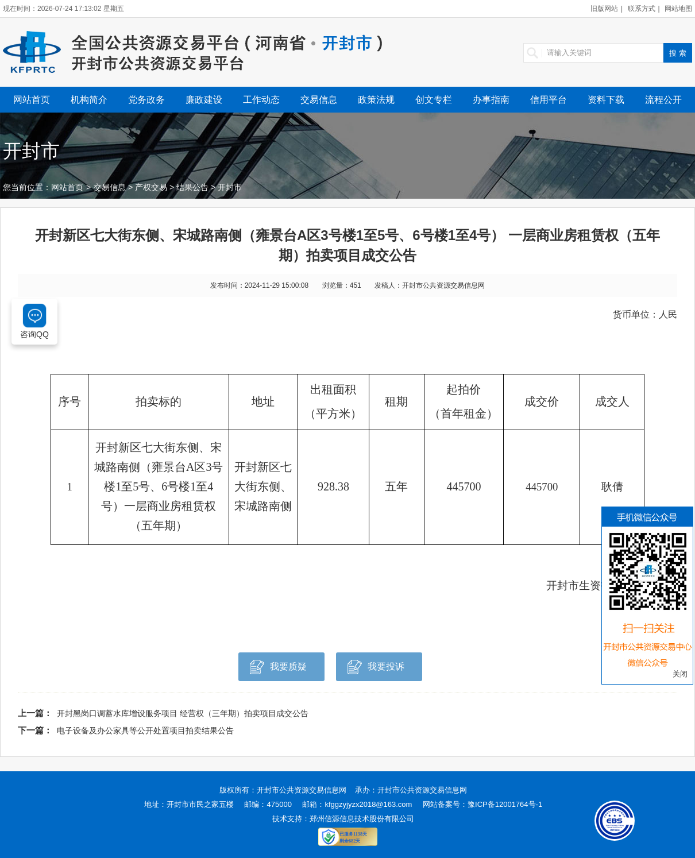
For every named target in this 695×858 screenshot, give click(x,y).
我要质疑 (278, 670)
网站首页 (31, 100)
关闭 (680, 674)
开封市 (230, 187)
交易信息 (318, 100)
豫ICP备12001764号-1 (505, 804)
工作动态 (261, 100)
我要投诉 (376, 670)
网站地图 (678, 9)
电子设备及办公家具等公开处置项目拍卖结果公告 (145, 730)
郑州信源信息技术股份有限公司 (362, 818)
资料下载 (606, 100)
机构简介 (89, 100)
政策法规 (376, 100)
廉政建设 (204, 100)
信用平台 (548, 100)
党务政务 (146, 100)
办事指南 (491, 100)
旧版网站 (604, 9)
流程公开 (663, 100)
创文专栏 (433, 100)
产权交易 (151, 187)
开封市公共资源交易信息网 (301, 790)
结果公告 (192, 187)
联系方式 (641, 9)
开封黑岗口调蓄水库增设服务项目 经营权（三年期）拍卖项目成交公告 (182, 713)
